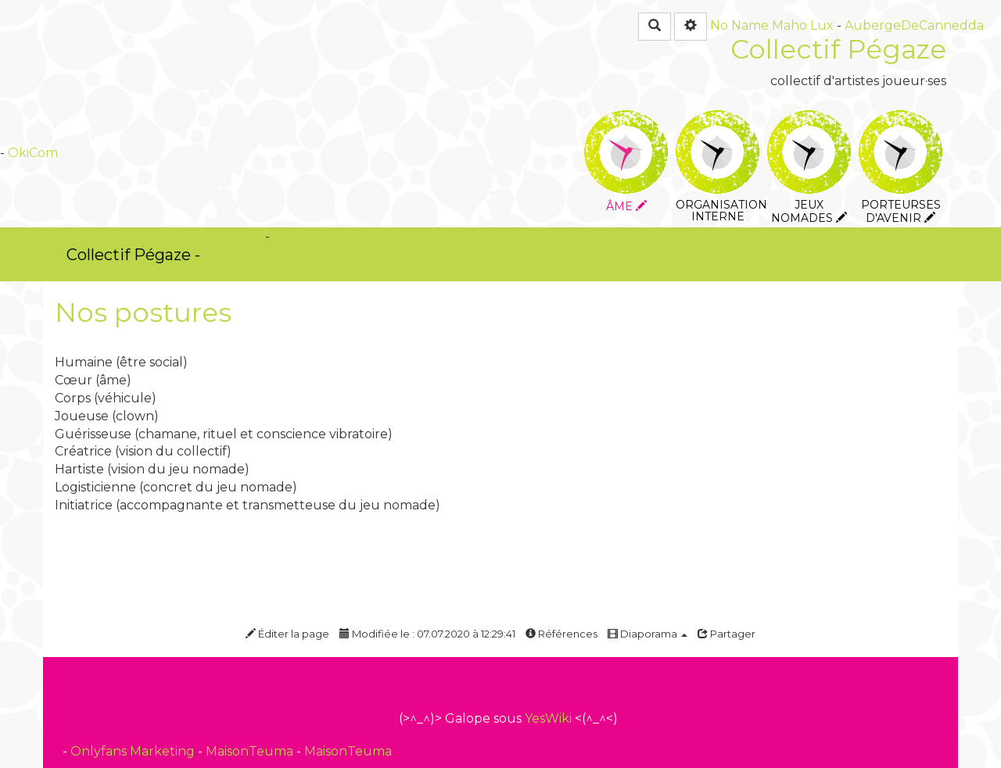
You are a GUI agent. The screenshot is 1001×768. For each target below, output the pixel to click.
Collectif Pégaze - (133, 254)
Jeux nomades (809, 121)
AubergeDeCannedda (914, 25)
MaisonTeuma (251, 751)
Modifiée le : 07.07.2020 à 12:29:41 (427, 633)
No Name (739, 25)
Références (561, 633)
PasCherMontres (264, 254)
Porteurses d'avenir (900, 121)
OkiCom (33, 152)
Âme (626, 121)
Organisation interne (717, 121)
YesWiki (548, 718)
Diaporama (647, 633)
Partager (726, 633)
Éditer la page (287, 633)
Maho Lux (803, 25)
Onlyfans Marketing (134, 751)
